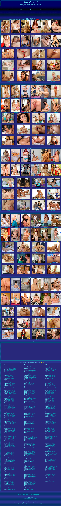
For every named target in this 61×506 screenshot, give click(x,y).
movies (12, 364)
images (5, 33)
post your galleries (27, 498)
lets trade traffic (34, 498)
